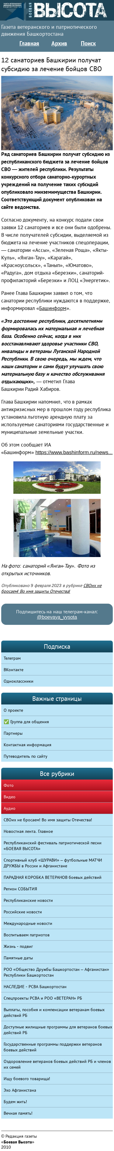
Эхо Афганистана (20, 1090)
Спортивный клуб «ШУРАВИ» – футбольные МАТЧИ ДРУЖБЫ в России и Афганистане (53, 863)
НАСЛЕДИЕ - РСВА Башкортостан (35, 986)
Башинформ (52, 308)
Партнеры (13, 733)
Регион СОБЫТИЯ (20, 888)
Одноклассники (18, 681)
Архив (59, 43)
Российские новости (23, 911)
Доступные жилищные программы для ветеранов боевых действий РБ (58, 1029)
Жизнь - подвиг (18, 946)
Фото (9, 785)
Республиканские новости (28, 900)
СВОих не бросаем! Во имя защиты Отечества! (48, 819)
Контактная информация (27, 744)
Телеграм (12, 658)
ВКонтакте (13, 669)
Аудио (10, 808)
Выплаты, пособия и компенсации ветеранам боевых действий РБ (54, 1012)
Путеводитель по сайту (25, 756)
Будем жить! (15, 1101)
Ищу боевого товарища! (27, 1078)
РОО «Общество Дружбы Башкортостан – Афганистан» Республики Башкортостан (56, 972)
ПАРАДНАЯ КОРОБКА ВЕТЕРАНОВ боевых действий (53, 877)
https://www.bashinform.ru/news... (73, 452)
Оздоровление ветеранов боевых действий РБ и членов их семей (57, 1064)
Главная (29, 43)
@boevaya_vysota (57, 617)
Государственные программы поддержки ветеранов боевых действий (53, 1047)
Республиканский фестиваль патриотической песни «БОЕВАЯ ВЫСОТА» (53, 845)
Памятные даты (18, 957)
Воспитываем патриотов (27, 934)
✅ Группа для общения (26, 721)
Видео (10, 796)
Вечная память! (18, 1113)
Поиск (88, 43)
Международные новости (28, 923)
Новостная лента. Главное (28, 831)
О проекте (13, 710)
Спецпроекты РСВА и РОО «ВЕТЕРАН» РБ (43, 998)
